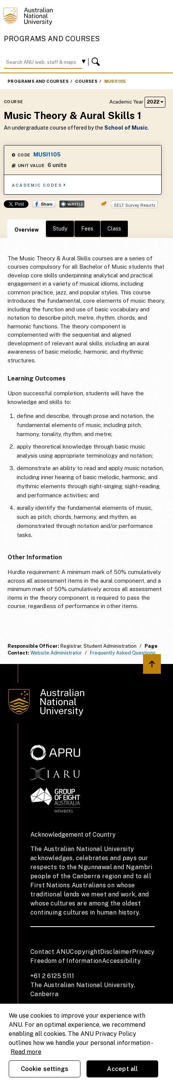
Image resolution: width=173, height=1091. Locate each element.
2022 (155, 102)
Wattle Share (72, 204)
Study (60, 229)
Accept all (122, 1068)
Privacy (143, 951)
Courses (86, 81)
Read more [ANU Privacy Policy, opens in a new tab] (26, 1051)
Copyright (85, 951)
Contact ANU (50, 951)
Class (114, 229)
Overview (26, 230)
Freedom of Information (66, 960)
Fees (87, 229)
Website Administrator (56, 653)
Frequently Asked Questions (123, 653)
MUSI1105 (115, 81)
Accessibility (121, 960)
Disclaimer (116, 951)
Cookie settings (44, 1068)
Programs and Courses (52, 39)
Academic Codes (39, 185)
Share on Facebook (43, 204)
